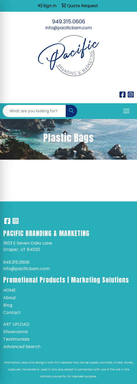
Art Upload (16, 324)
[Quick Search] (34, 111)
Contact (12, 312)
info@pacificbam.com (68, 28)
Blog (7, 305)
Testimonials (16, 339)
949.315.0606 (68, 21)
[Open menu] (126, 111)
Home (9, 290)
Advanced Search (21, 347)
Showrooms (15, 332)
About (9, 298)
